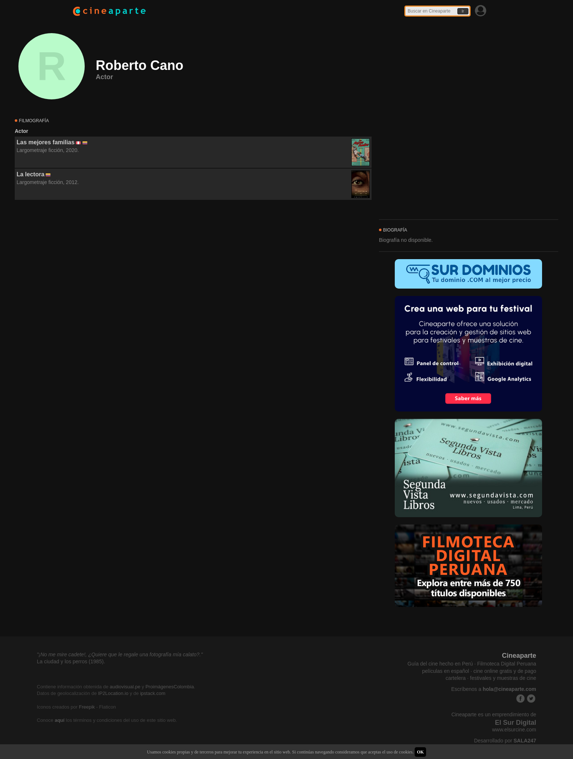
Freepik (87, 707)
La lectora (31, 174)
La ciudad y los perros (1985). (71, 661)
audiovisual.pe (125, 686)
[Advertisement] (193, 266)
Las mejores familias (45, 142)
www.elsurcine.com (514, 729)
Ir (463, 11)
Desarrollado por (505, 741)
